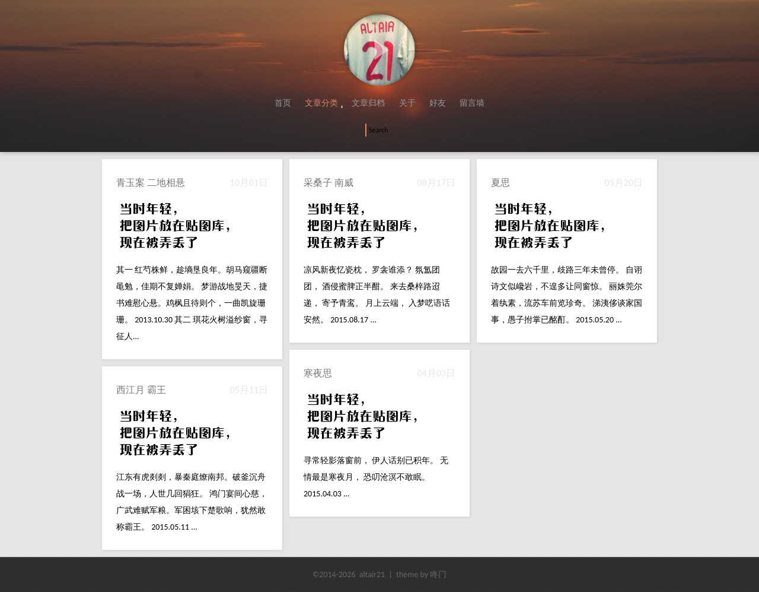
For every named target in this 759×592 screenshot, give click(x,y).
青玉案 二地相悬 (150, 182)
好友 (437, 103)
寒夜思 (318, 373)
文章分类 (321, 103)
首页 (283, 103)
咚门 (438, 574)
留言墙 (472, 103)
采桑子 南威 (328, 182)
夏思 (500, 182)
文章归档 (368, 103)
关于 (407, 103)
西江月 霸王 (141, 389)
